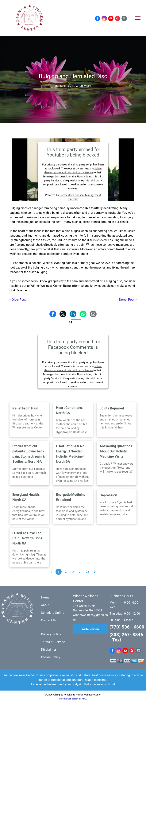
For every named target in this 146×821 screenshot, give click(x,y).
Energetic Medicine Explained (71, 497)
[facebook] (97, 19)
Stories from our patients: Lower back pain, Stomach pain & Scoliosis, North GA (28, 453)
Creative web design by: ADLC (73, 699)
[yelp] (117, 19)
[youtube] (110, 19)
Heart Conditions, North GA (69, 410)
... (80, 571)
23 (87, 571)
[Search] (76, 322)
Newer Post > (127, 299)
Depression (108, 495)
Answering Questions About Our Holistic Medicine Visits (116, 451)
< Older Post (18, 299)
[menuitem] (54, 597)
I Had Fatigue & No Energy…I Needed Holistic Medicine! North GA (70, 453)
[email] (124, 19)
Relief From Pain (25, 408)
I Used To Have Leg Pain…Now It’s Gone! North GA (27, 538)
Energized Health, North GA (26, 497)
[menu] (138, 18)
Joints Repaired (112, 408)
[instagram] (104, 19)
